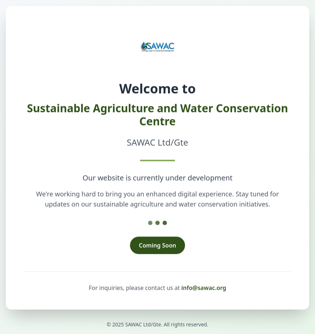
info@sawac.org (203, 288)
